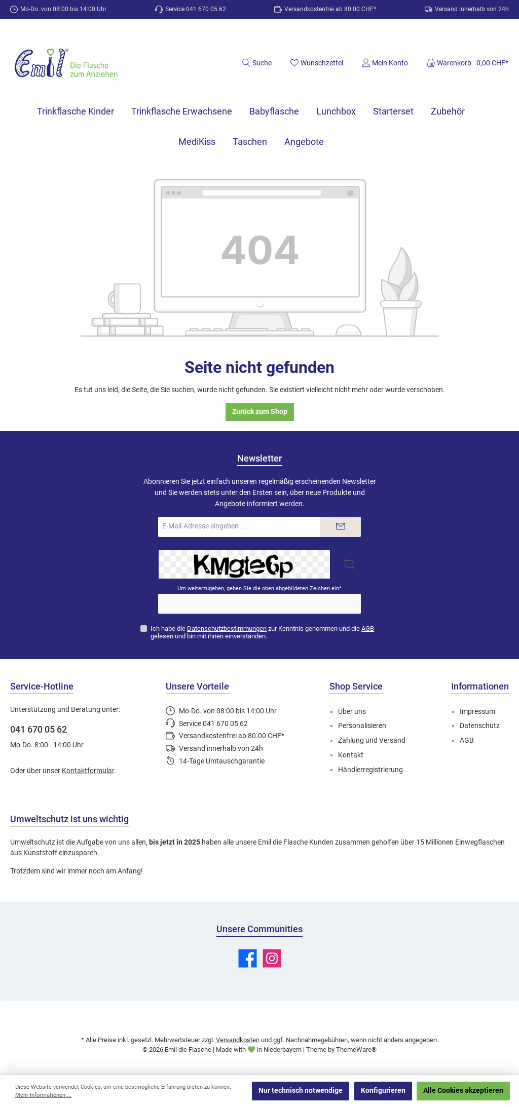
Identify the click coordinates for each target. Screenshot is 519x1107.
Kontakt (350, 755)
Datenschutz (480, 725)
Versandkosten (238, 1040)
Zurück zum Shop (259, 411)
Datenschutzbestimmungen (227, 628)
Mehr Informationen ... (43, 1095)
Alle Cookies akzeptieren (463, 1090)
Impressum (477, 711)
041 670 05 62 (38, 729)
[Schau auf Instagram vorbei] (272, 958)
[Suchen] (256, 63)
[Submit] (340, 527)
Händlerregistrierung (370, 770)
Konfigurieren (383, 1090)
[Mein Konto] (385, 63)
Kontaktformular (88, 771)
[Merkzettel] (316, 63)
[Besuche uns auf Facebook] (247, 958)
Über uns (352, 711)
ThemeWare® (356, 1049)
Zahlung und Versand (371, 740)
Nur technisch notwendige (300, 1090)
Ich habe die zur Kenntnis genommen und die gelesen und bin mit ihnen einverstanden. (262, 632)
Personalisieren (362, 725)
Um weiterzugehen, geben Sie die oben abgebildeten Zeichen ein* (259, 588)
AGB (367, 628)
